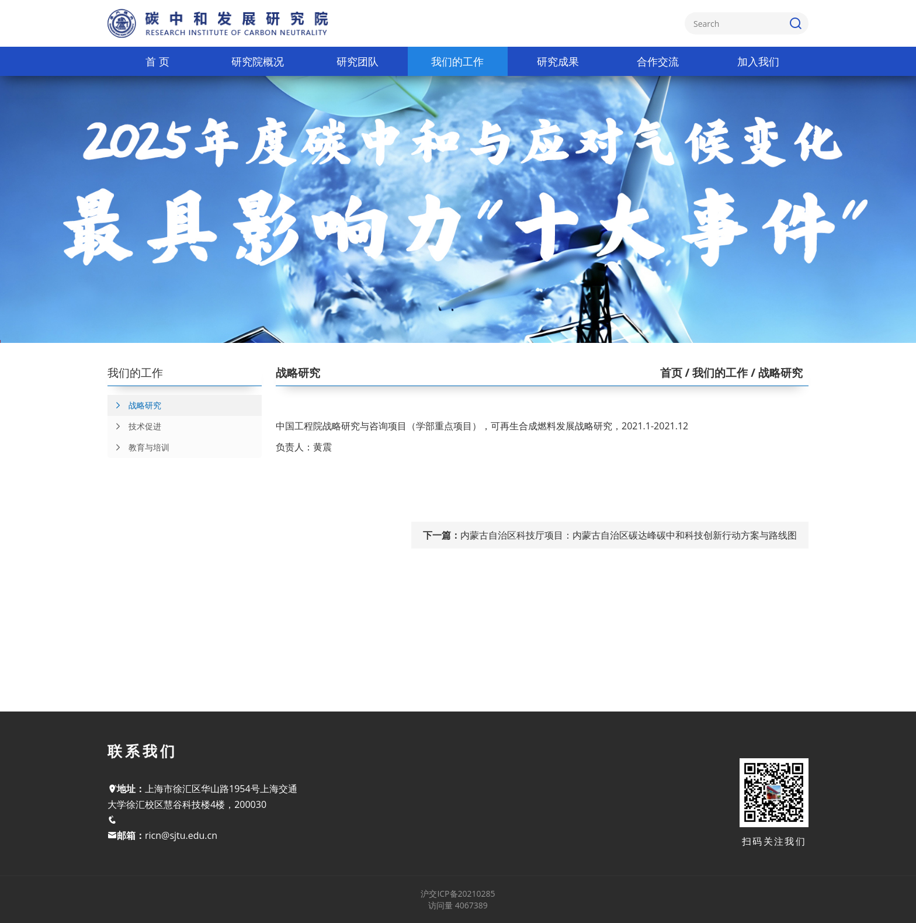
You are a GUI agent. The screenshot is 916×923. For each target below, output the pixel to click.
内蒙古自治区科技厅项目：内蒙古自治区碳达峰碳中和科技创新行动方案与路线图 (628, 535)
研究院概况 (257, 61)
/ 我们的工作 (715, 372)
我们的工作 (457, 61)
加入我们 (758, 61)
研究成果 (558, 61)
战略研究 (134, 405)
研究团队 (357, 61)
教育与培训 (138, 447)
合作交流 (658, 61)
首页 (671, 372)
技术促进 (134, 426)
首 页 (157, 61)
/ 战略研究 (775, 372)
